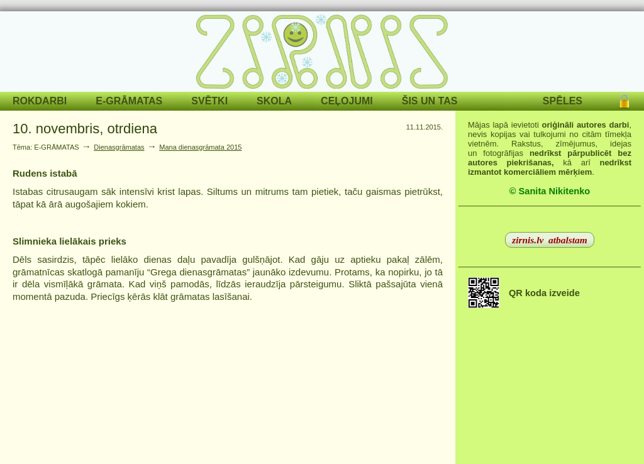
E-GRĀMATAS (129, 101)
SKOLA (274, 101)
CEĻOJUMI (347, 101)
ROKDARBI (40, 101)
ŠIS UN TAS (430, 101)
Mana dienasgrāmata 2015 (200, 147)
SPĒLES (562, 101)
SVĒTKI (209, 101)
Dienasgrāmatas (119, 147)
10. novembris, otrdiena (85, 128)
